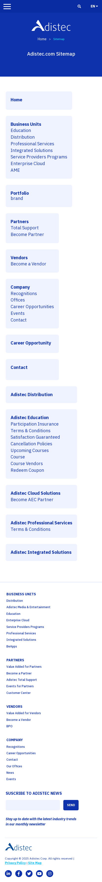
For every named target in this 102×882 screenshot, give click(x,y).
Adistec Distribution (32, 394)
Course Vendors (27, 463)
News (10, 772)
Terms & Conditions (31, 430)
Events (18, 313)
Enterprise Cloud (28, 163)
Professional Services (32, 144)
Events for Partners (20, 686)
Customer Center (18, 693)
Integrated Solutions (32, 150)
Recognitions (24, 293)
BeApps (11, 646)
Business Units (26, 124)
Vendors (19, 257)
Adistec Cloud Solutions (35, 493)
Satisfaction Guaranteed (35, 437)
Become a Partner (19, 673)
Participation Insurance (35, 424)
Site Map (35, 863)
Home (42, 39)
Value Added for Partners (24, 666)
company (14, 740)
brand (17, 198)
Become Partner (27, 234)
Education (21, 130)
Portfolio (20, 193)
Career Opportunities (32, 306)
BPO (9, 726)
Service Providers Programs (39, 157)
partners (15, 660)
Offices (18, 300)
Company (20, 287)
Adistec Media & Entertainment (28, 607)
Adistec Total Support (21, 680)
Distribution (23, 137)
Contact (19, 320)
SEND (71, 805)
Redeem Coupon (27, 470)
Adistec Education (30, 417)
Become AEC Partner (32, 499)
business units (21, 594)
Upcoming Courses (30, 450)
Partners (20, 221)
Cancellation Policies (31, 444)
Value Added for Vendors (23, 713)
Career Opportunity (31, 343)
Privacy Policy (15, 863)
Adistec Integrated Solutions (41, 552)
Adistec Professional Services (41, 523)
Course (18, 457)
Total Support (25, 228)
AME (15, 170)
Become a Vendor (28, 264)
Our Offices (14, 766)
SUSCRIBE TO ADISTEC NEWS (34, 793)
